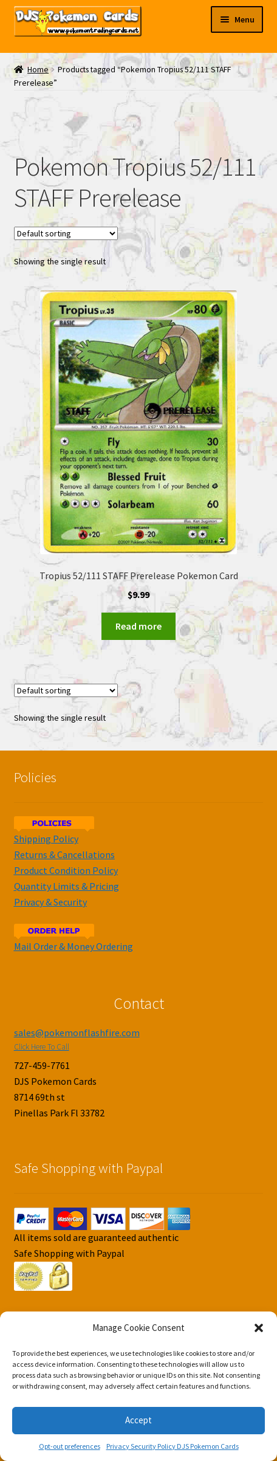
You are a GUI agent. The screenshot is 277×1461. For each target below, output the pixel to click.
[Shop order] (66, 233)
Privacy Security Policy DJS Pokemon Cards (172, 1446)
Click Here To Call (41, 1047)
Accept (138, 1420)
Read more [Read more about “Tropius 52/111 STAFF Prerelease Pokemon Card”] (138, 626)
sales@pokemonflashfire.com (77, 1032)
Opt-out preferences (69, 1446)
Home (38, 69)
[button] (259, 1328)
